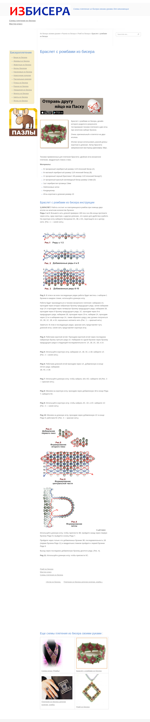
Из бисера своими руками (50, 34)
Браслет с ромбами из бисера (89, 671)
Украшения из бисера (23, 90)
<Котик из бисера (53, 582)
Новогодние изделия (22, 75)
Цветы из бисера (21, 97)
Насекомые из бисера (23, 72)
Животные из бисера (22, 65)
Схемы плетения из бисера (22, 21)
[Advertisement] (20, 38)
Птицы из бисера (21, 83)
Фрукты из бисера (21, 93)
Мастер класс (46, 572)
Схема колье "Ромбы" (51, 671)
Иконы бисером (20, 68)
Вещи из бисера (20, 57)
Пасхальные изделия (23, 79)
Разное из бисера (21, 86)
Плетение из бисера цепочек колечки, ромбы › (83, 582)
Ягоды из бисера (21, 101)
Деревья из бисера (22, 61)
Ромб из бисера (84, 34)
